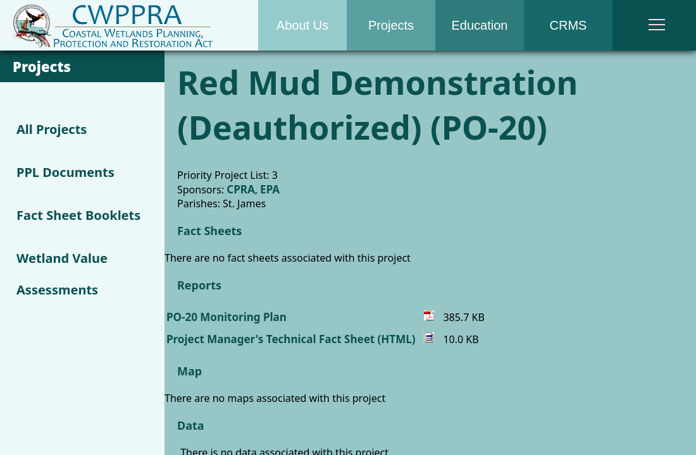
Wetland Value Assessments (62, 274)
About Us (302, 25)
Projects (391, 25)
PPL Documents (65, 172)
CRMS (568, 25)
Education (480, 25)
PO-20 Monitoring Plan (226, 317)
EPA (270, 189)
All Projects (51, 129)
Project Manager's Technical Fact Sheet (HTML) (290, 339)
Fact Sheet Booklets (78, 215)
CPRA (240, 189)
